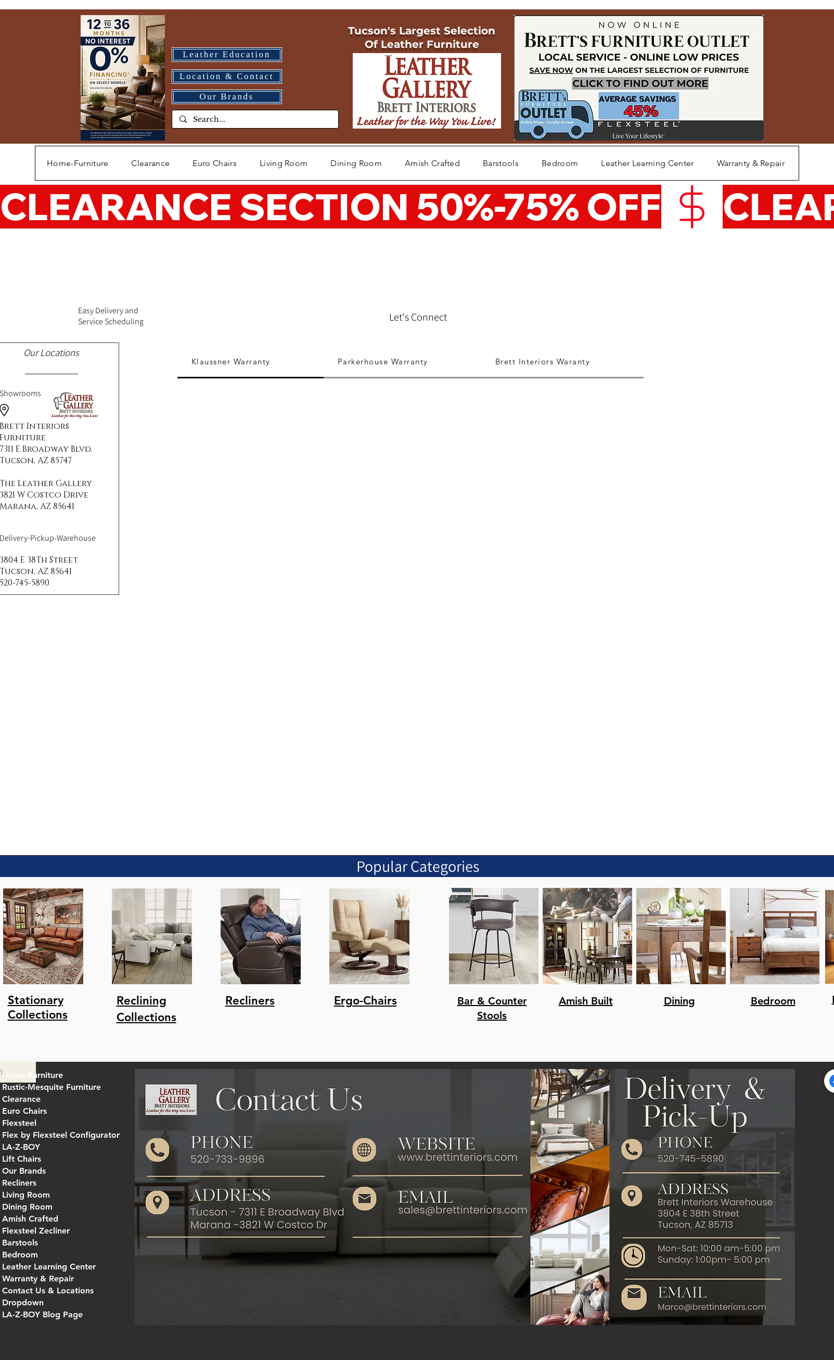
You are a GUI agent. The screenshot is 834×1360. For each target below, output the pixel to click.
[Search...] (254, 119)
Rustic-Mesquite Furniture (51, 1087)
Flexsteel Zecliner (36, 1231)
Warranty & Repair (38, 1278)
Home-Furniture (32, 1075)
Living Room (26, 1195)
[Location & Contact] (227, 76)
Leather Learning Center (49, 1267)
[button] (283, 163)
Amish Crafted (30, 1219)
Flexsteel (19, 1123)
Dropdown (23, 1302)
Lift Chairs (21, 1159)
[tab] (250, 362)
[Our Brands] (227, 97)
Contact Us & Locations (48, 1290)
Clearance (21, 1099)
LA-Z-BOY (21, 1147)
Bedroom (20, 1255)
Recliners (19, 1183)
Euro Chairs (24, 1111)
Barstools (20, 1243)
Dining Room (27, 1207)
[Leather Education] (227, 54)
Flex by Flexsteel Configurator (61, 1135)
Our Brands (24, 1171)
